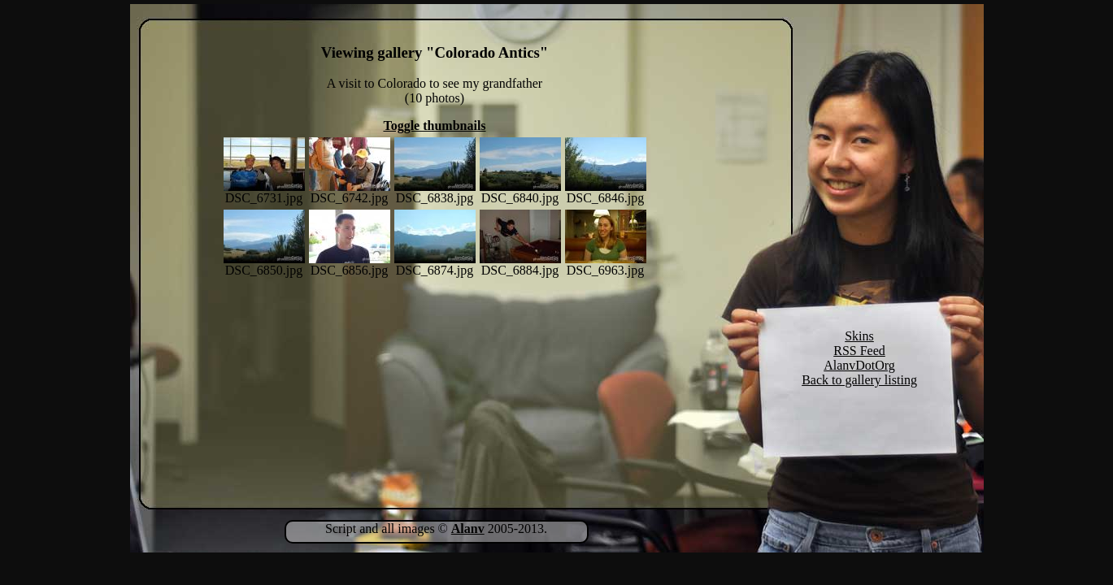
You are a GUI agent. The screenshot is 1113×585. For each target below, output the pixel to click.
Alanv (468, 528)
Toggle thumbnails (434, 125)
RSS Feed (859, 351)
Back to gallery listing (859, 380)
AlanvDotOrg (859, 365)
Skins (859, 336)
